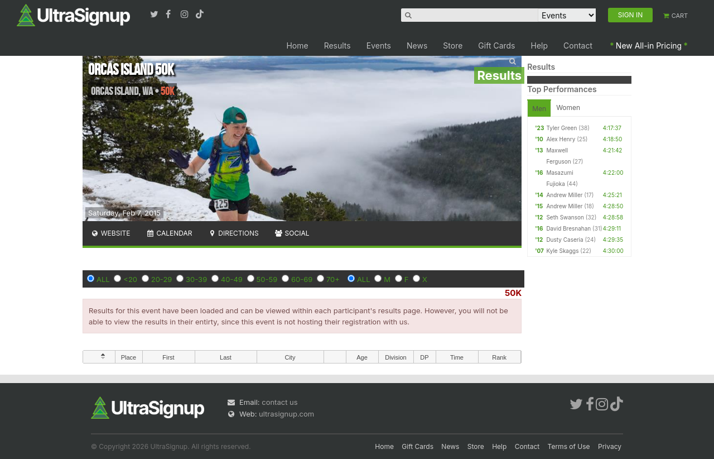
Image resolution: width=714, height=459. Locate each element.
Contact (577, 45)
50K (513, 293)
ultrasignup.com (286, 413)
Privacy (609, 446)
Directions (233, 233)
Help (539, 45)
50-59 (267, 279)
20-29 (161, 279)
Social (292, 233)
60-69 (301, 279)
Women (568, 107)
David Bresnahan (568, 228)
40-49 (232, 279)
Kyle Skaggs (562, 250)
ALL (103, 279)
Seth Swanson (565, 217)
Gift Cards (496, 45)
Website (110, 233)
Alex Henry (560, 139)
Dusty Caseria (564, 239)
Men (539, 108)
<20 (130, 279)
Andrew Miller (564, 195)
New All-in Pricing (649, 45)
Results (337, 45)
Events (378, 45)
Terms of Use (569, 446)
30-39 (196, 279)
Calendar (169, 233)
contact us (279, 402)
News (417, 45)
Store (452, 45)
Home (297, 45)
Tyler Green (561, 128)
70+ (333, 279)
